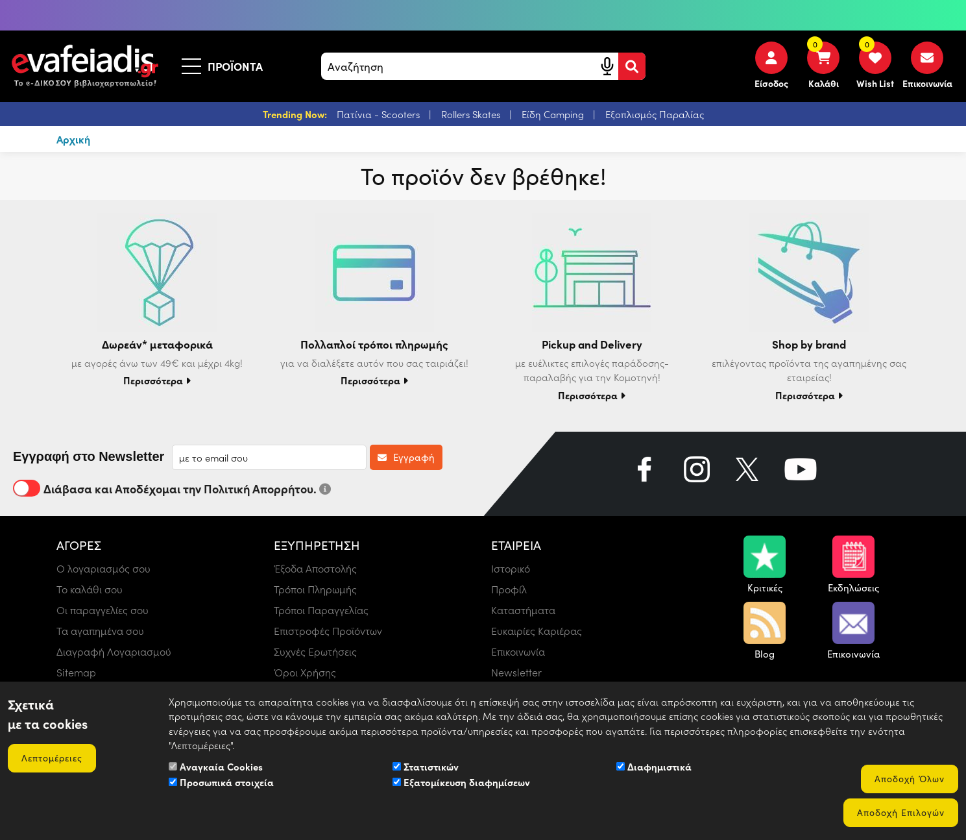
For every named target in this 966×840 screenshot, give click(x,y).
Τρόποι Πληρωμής (315, 589)
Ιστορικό (510, 568)
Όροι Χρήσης (305, 672)
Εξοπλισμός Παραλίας (654, 114)
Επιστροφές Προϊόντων (328, 630)
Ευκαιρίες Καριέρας (536, 630)
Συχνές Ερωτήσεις (315, 651)
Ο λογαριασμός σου (103, 568)
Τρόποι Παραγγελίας (321, 610)
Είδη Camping (554, 114)
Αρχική (73, 139)
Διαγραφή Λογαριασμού (113, 651)
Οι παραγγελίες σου (102, 610)
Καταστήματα (523, 610)
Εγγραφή (406, 457)
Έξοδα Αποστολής (315, 568)
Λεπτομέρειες (51, 758)
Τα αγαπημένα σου (100, 630)
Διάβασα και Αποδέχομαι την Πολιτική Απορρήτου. (172, 488)
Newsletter (516, 672)
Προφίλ (509, 589)
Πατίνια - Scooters (379, 114)
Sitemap (76, 672)
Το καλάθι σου (89, 589)
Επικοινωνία (518, 651)
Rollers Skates (472, 114)
